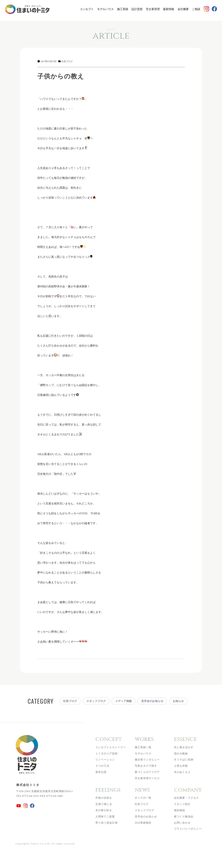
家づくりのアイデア (147, 772)
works (144, 739)
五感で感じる (103, 804)
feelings (108, 790)
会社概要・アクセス (186, 797)
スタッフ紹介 (182, 804)
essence (185, 739)
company (188, 790)
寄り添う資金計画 (106, 822)
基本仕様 (100, 772)
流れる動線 (181, 753)
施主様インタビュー (147, 759)
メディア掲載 (123, 701)
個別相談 (179, 810)
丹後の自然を (103, 797)
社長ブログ (67, 61)
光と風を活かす (183, 747)
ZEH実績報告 (143, 822)
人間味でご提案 (105, 816)
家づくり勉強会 (183, 816)
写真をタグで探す (146, 765)
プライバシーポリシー (188, 828)
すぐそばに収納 (183, 759)
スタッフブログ (96, 701)
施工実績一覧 (143, 747)
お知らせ (178, 701)
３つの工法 (102, 765)
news (142, 790)
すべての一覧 (143, 797)
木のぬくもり (182, 772)
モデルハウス (105, 9)
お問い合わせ (182, 822)
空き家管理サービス (147, 778)
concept (108, 739)
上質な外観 (181, 765)
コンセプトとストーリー (110, 747)
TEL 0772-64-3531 (27, 796)
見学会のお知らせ (152, 701)
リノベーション (105, 759)
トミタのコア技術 (106, 753)
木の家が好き (103, 810)
